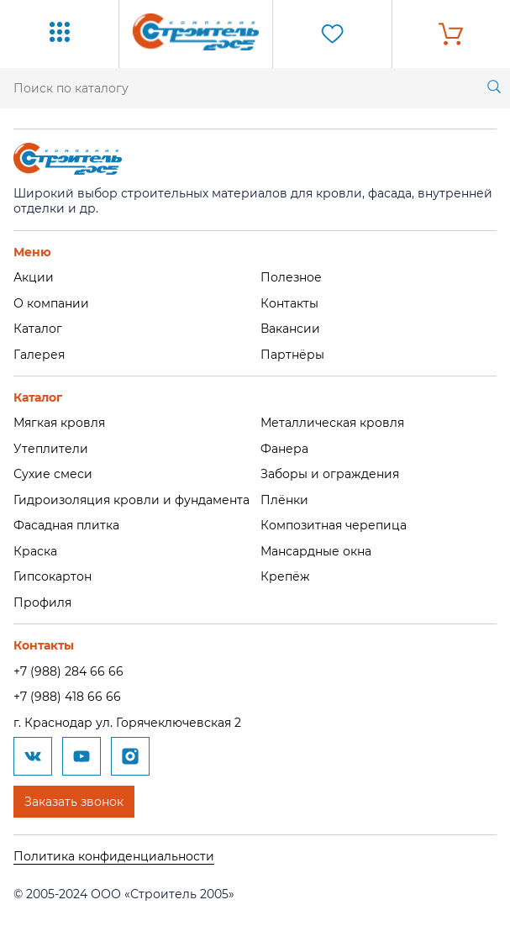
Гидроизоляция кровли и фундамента (131, 500)
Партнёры (292, 354)
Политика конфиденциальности (113, 856)
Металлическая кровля (332, 422)
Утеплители (50, 448)
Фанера (284, 448)
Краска (35, 551)
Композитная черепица (333, 525)
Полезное (291, 277)
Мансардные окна (315, 551)
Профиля (42, 602)
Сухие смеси (52, 473)
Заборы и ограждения (329, 473)
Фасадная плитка (66, 525)
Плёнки (284, 500)
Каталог (37, 328)
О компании (51, 303)
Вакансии (290, 328)
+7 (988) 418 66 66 (67, 696)
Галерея (39, 354)
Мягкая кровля (59, 422)
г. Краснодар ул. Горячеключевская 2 (127, 722)
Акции (33, 277)
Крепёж (285, 576)
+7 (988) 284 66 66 (68, 671)
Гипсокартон (52, 576)
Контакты (289, 303)
